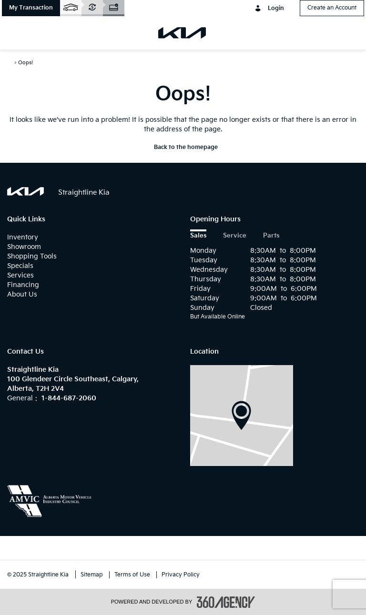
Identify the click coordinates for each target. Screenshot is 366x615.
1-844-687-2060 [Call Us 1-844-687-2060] (68, 398)
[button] (31, 8)
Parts (271, 236)
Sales (198, 236)
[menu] (19, 33)
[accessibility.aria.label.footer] (226, 602)
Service (234, 236)
